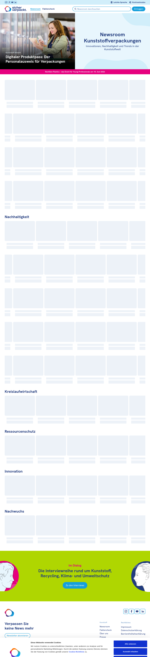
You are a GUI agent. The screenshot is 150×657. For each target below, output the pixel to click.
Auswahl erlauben (130, 634)
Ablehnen (130, 642)
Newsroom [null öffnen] (35, 9)
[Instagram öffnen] (6, 2)
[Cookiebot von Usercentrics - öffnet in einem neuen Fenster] (15, 652)
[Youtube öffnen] (12, 2)
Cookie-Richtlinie (76, 634)
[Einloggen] (138, 9)
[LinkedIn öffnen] (15, 2)
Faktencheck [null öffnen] (48, 9)
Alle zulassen (130, 626)
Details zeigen (125, 652)
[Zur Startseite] (16, 9)
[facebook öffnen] (9, 2)
